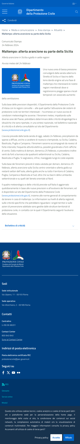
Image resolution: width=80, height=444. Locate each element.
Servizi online (7, 396)
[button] (76, 11)
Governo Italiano (8, 3)
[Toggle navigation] (5, 11)
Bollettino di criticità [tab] (15, 225)
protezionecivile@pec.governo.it (15, 359)
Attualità (58, 30)
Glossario (5, 390)
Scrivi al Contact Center (12, 339)
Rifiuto (68, 437)
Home (5, 30)
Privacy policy (41, 437)
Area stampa (44, 30)
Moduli (4, 402)
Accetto (56, 437)
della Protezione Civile (40, 11)
